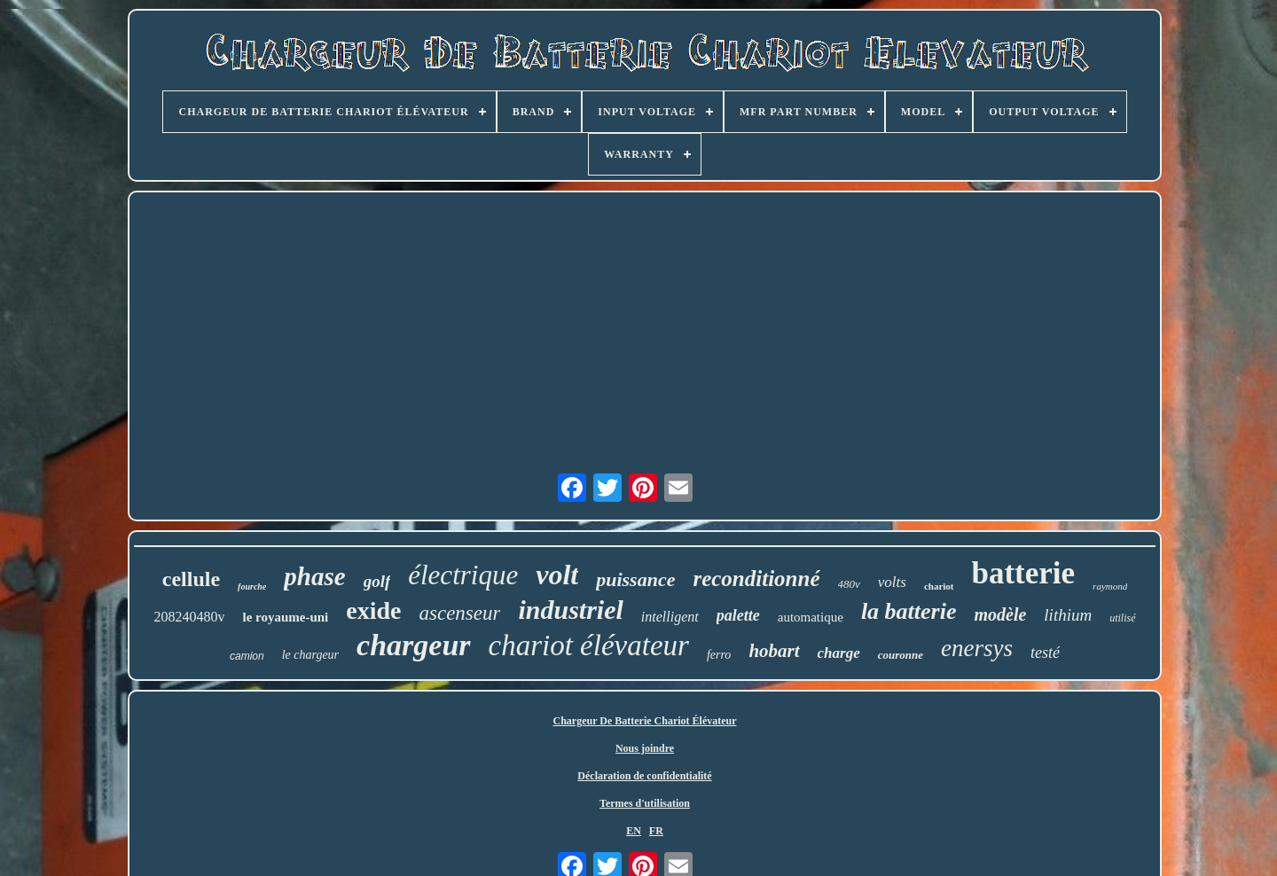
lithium (1068, 615)
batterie (1024, 573)
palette (738, 615)
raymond (1110, 586)
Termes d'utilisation (644, 803)
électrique (463, 575)
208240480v (188, 616)
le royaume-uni (285, 617)
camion (247, 656)
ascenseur (460, 613)
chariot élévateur (589, 645)
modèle (1000, 614)
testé (1045, 652)
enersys (977, 648)
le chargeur (310, 654)
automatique (810, 617)
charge (839, 653)
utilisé (1122, 618)
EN (633, 831)
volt (557, 575)
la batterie (909, 611)
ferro (719, 654)
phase (314, 576)
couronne (900, 654)
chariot (939, 586)
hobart (773, 650)
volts (892, 582)
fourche (252, 586)
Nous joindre (644, 748)
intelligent (670, 616)
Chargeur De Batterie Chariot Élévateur (644, 721)
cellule (191, 579)
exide (373, 610)
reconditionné (756, 579)
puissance (635, 579)
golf (377, 581)
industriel (570, 609)
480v (849, 584)
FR (656, 831)
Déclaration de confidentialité (644, 776)
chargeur (413, 645)
